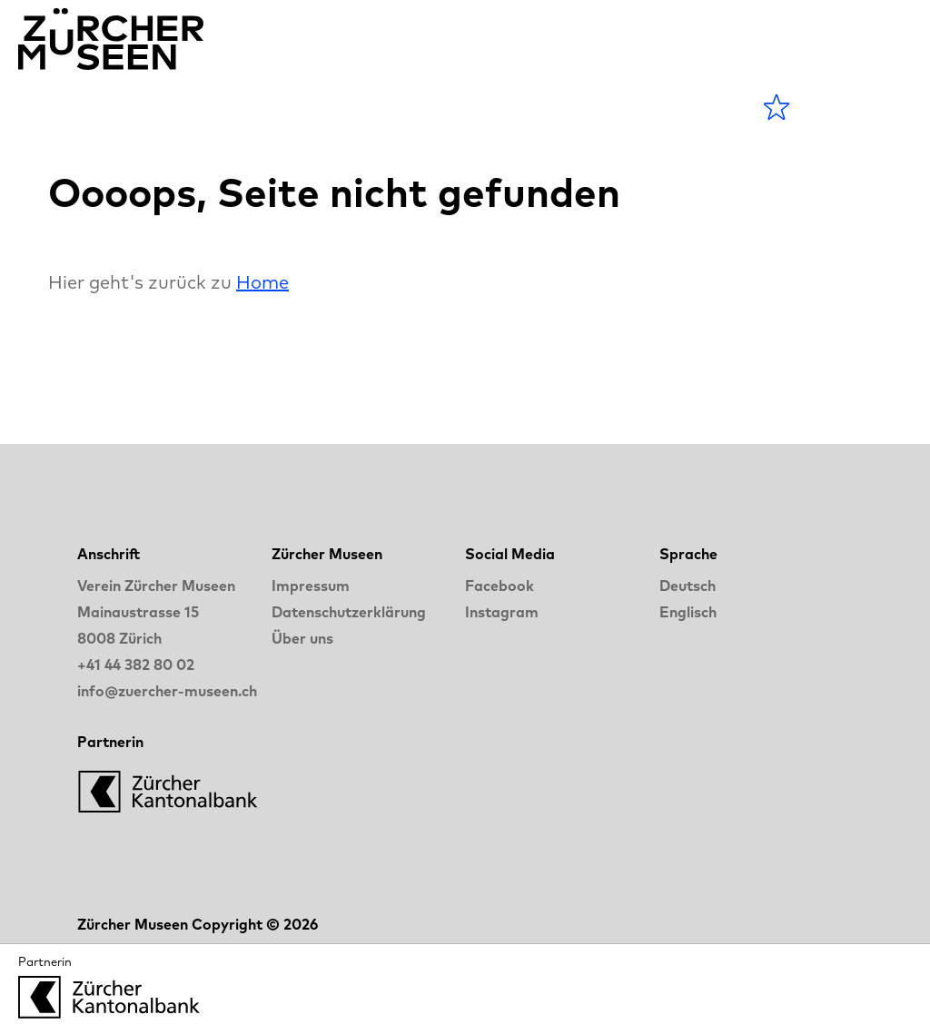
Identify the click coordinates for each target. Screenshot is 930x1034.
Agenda (187, 107)
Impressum (311, 585)
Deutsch (687, 585)
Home (262, 282)
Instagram (502, 612)
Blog (400, 107)
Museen (303, 107)
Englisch (688, 612)
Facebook (499, 585)
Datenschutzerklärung (349, 612)
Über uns (302, 638)
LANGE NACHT (540, 107)
